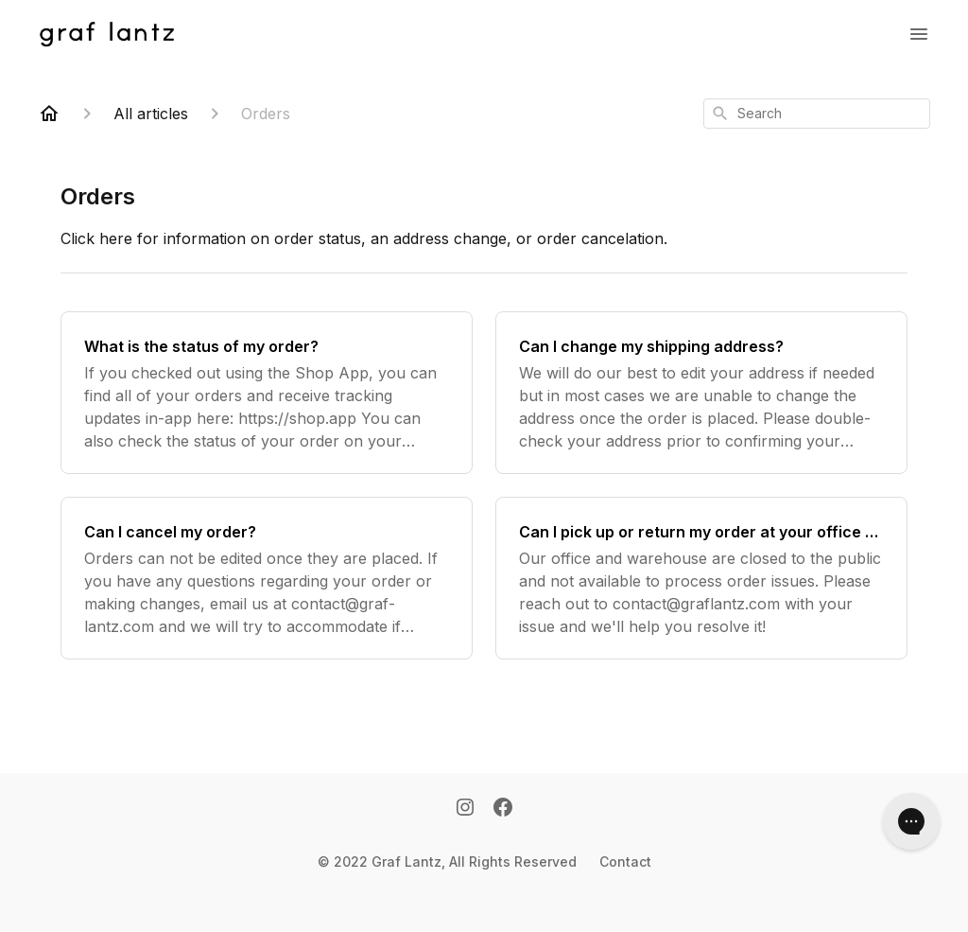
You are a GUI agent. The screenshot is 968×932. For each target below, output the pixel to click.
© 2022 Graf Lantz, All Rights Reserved (447, 861)
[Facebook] (503, 809)
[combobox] (816, 113)
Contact (625, 861)
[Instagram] (465, 809)
